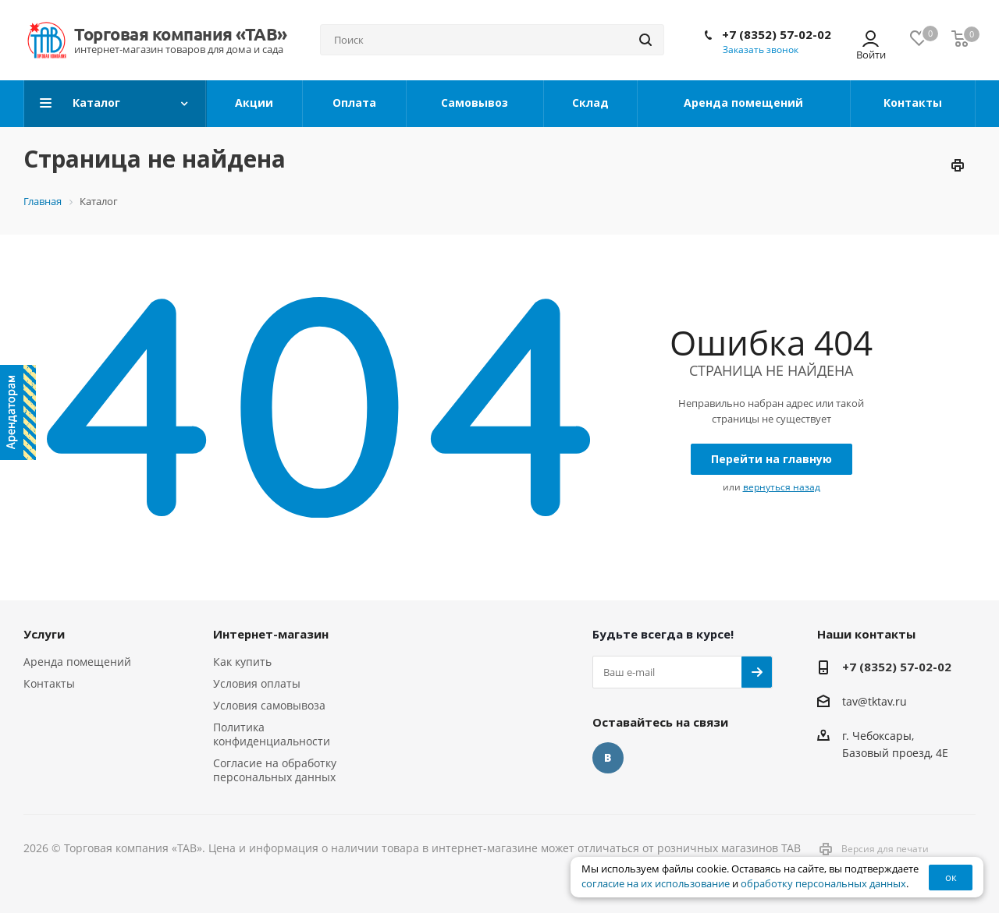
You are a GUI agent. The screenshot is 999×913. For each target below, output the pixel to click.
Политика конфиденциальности (271, 734)
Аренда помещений (77, 661)
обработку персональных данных (823, 883)
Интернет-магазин (271, 634)
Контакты (49, 683)
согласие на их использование (655, 883)
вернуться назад (781, 487)
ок (951, 877)
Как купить (242, 661)
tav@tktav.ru (874, 701)
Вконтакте (608, 757)
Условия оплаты (256, 683)
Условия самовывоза (269, 705)
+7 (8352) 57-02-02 (776, 34)
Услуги (44, 634)
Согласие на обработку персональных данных (274, 770)
